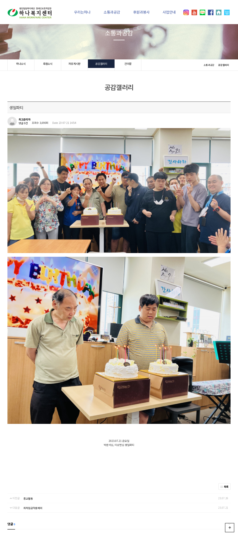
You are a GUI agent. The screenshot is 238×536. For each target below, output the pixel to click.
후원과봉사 (141, 12)
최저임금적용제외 (32, 419)
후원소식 (48, 65)
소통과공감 (112, 12)
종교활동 (28, 409)
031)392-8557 (187, 519)
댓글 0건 (23, 123)
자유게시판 (74, 65)
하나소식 (21, 65)
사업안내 (169, 12)
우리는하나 (82, 12)
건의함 (128, 65)
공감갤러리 (101, 65)
